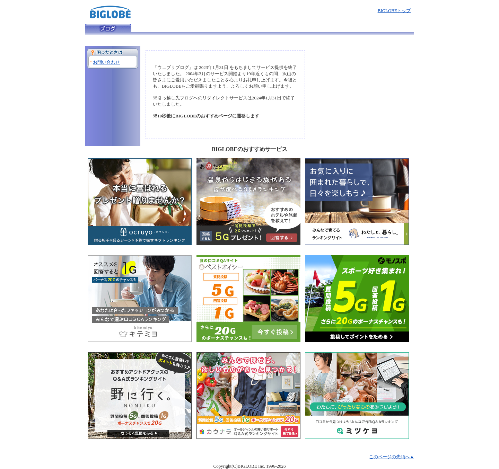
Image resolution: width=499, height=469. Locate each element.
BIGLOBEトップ (394, 10)
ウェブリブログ (108, 28)
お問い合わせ (106, 62)
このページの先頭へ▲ (391, 456)
